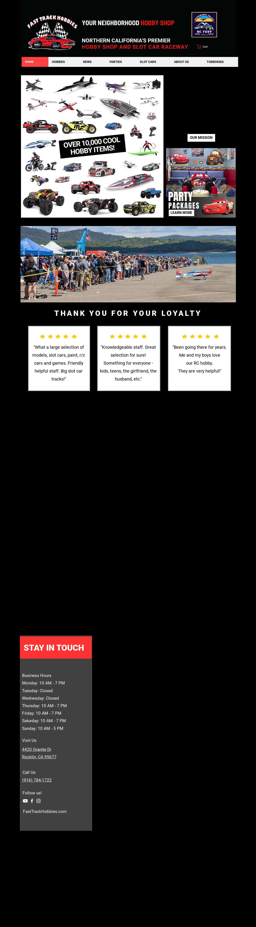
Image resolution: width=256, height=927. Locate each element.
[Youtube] (99, 211)
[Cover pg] (85, 211)
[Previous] (29, 146)
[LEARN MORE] (181, 213)
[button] (64, 62)
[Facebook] (32, 801)
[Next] (154, 146)
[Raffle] (94, 211)
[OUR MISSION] (201, 138)
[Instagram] (38, 801)
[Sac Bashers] (90, 211)
